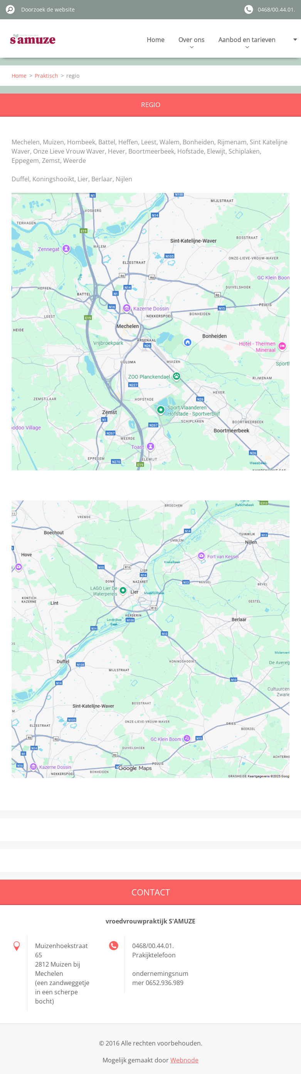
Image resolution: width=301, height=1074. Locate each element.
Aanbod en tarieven (247, 41)
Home (156, 39)
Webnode (184, 1060)
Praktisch (46, 75)
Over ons (191, 41)
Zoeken (10, 9)
